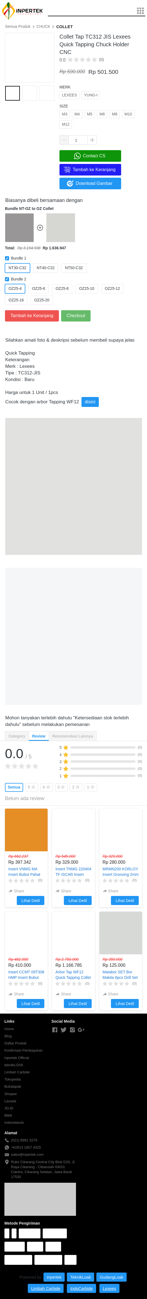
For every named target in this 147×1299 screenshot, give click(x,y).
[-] (54, 1030)
